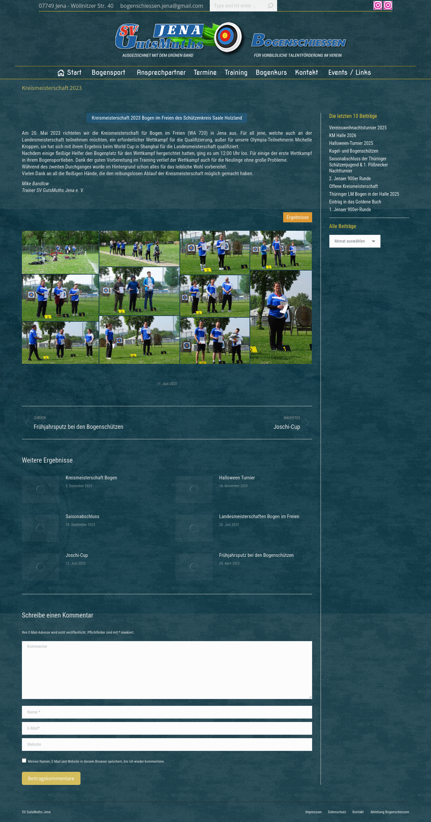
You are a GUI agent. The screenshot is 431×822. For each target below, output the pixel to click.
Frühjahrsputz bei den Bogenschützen (256, 555)
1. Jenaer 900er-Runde (350, 209)
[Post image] (40, 489)
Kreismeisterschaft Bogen (91, 478)
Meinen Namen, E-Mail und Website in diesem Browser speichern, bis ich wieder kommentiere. (96, 761)
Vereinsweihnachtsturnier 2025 (358, 127)
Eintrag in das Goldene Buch (355, 201)
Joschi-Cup (77, 555)
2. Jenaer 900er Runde (350, 178)
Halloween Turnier (237, 478)
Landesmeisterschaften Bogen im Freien (259, 516)
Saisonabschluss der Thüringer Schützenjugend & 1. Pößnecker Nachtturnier (358, 164)
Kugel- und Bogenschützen (353, 151)
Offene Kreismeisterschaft (353, 186)
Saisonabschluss (82, 516)
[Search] (243, 5)
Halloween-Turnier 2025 (351, 143)
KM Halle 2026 (343, 135)
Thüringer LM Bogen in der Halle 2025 (364, 194)
